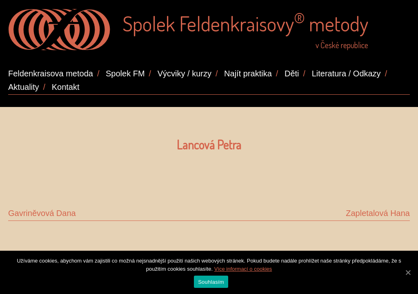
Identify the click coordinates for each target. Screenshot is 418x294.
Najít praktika (248, 73)
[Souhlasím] (408, 272)
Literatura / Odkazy (346, 73)
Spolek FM (125, 73)
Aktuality (23, 86)
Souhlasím (211, 282)
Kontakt (66, 86)
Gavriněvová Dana (42, 213)
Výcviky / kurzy (184, 73)
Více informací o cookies (243, 269)
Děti (292, 73)
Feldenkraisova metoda (50, 73)
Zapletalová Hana (378, 213)
